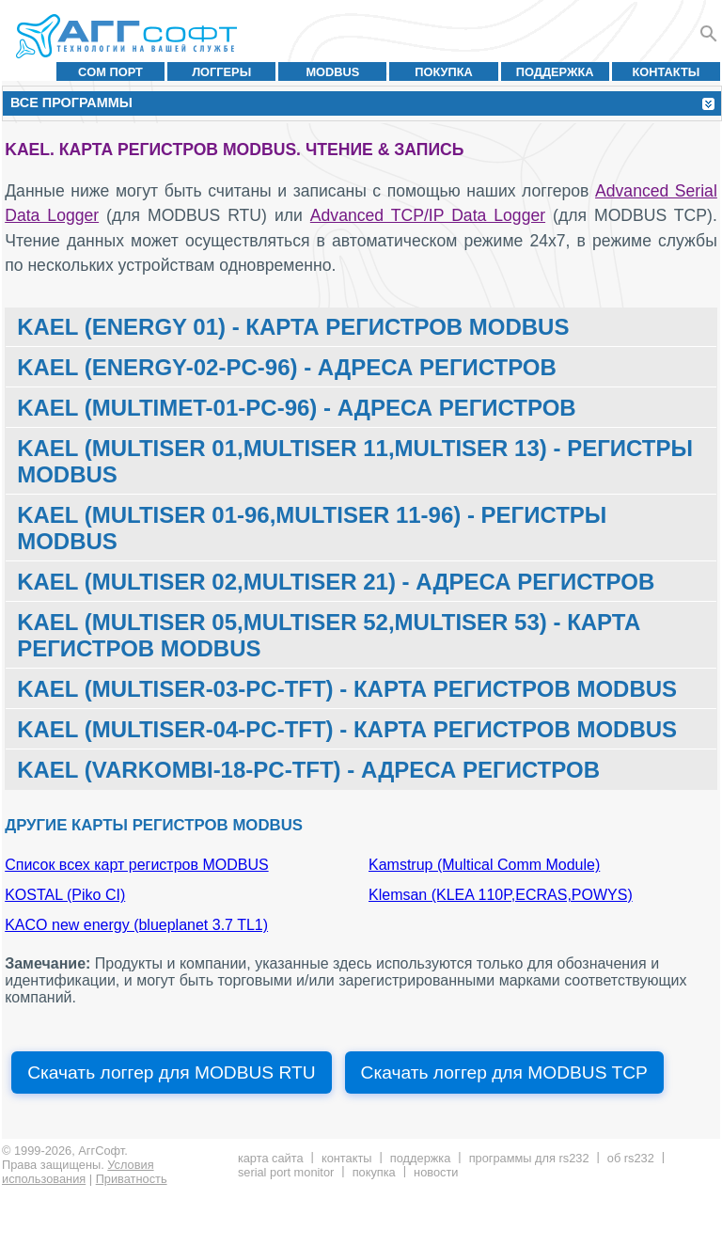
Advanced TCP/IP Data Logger (427, 215)
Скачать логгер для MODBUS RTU (171, 1072)
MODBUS (332, 72)
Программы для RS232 (529, 1158)
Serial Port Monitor (286, 1172)
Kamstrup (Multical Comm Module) (484, 865)
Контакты (666, 72)
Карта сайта (271, 1158)
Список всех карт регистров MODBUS (136, 865)
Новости (436, 1172)
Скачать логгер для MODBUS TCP (504, 1072)
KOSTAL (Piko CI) (65, 895)
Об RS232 (630, 1158)
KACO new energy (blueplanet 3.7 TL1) (136, 925)
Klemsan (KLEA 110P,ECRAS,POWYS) (501, 895)
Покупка (444, 72)
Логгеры (221, 72)
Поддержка (555, 72)
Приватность (131, 1179)
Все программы (71, 102)
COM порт (110, 72)
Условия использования (78, 1172)
